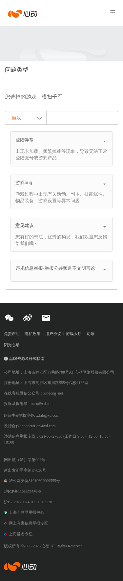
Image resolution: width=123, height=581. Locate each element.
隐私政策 (32, 333)
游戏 (27, 118)
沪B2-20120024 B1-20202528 (28, 502)
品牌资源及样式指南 (27, 358)
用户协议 (53, 333)
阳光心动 (12, 345)
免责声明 (12, 333)
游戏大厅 (74, 333)
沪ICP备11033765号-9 (22, 491)
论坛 (90, 333)
